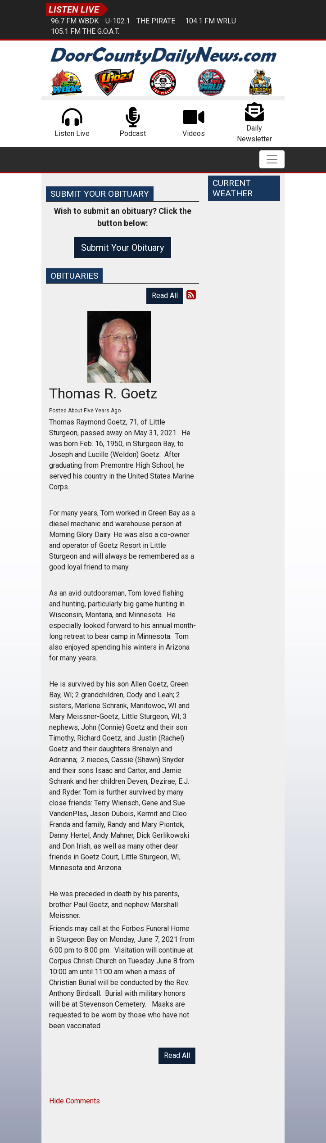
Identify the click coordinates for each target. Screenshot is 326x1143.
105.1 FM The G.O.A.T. (85, 31)
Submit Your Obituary (122, 247)
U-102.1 (117, 21)
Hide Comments (74, 1101)
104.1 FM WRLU (210, 21)
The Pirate (155, 21)
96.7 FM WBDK (75, 21)
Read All (165, 295)
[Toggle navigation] (272, 159)
